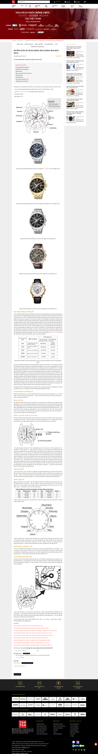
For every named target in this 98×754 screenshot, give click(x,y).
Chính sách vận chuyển (42, 734)
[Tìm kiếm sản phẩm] (34, 2)
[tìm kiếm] (48, 2)
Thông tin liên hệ (40, 724)
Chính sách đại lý (41, 732)
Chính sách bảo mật (58, 728)
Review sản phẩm (39, 44)
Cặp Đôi (30, 6)
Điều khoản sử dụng (58, 724)
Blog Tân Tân (20, 44)
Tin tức (55, 732)
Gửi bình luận (17, 674)
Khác (56, 44)
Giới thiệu (55, 730)
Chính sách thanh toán (42, 728)
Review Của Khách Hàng (59, 726)
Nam (22, 5)
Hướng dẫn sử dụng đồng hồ (37, 46)
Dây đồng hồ (54, 6)
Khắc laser (72, 734)
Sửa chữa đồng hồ (49, 44)
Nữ (26, 5)
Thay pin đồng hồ (74, 726)
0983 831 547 (58, 1)
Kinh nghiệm (81, 6)
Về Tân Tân (72, 6)
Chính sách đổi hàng (41, 730)
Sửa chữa (46, 6)
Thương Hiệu (14, 6)
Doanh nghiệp (63, 6)
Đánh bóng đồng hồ (74, 732)
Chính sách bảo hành (41, 726)
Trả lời (17, 657)
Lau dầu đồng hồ (74, 730)
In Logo (72, 736)
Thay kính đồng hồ (74, 728)
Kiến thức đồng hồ (29, 44)
